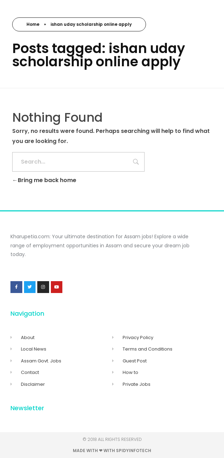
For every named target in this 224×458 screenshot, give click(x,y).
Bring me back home (44, 180)
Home (32, 24)
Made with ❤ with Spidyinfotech (112, 450)
